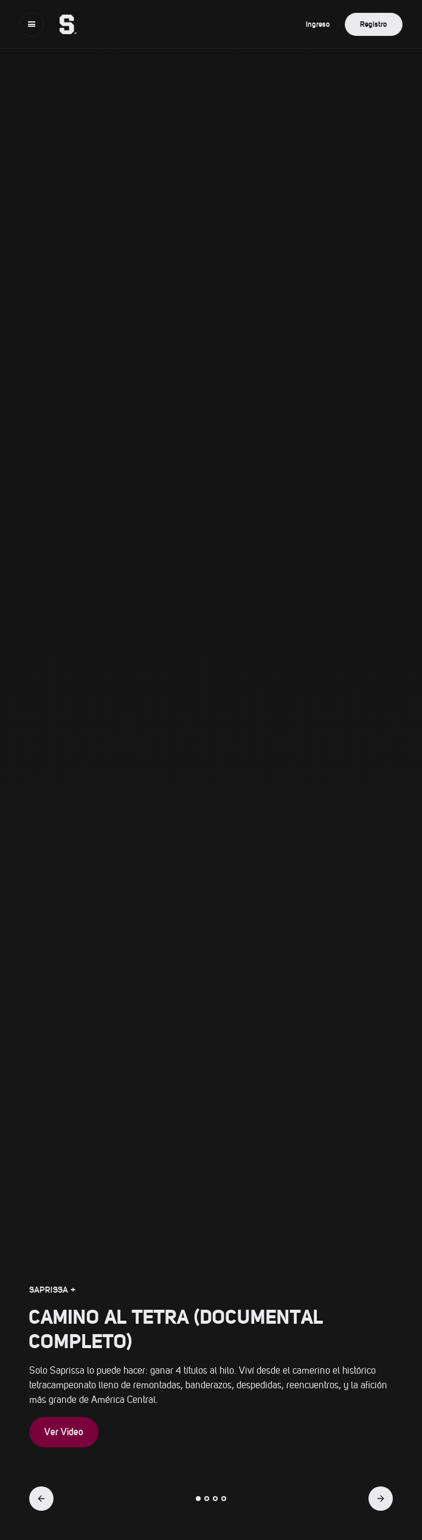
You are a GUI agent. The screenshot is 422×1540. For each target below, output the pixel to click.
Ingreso (318, 24)
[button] (31, 24)
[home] (62, 24)
